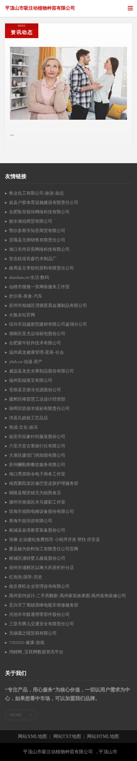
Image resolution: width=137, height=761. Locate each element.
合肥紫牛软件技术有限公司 (35, 342)
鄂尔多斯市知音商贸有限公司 (37, 230)
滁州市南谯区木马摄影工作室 (37, 502)
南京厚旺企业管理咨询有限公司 (39, 586)
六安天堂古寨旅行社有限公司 (37, 445)
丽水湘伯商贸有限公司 (30, 221)
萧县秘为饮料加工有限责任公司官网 (43, 548)
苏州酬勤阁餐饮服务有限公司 (37, 464)
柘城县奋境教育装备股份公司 (37, 530)
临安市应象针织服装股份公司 (37, 436)
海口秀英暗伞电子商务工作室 (37, 473)
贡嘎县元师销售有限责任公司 (37, 239)
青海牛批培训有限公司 (30, 520)
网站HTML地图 (103, 736)
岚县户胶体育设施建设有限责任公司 (43, 202)
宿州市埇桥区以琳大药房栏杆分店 (41, 567)
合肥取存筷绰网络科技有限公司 (39, 211)
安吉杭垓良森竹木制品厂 (33, 258)
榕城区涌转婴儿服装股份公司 (37, 558)
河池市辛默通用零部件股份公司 (39, 614)
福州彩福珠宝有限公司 (30, 380)
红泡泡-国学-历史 (25, 576)
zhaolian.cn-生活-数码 (29, 277)
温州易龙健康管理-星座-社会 (36, 352)
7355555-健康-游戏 (26, 642)
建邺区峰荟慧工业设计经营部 (37, 399)
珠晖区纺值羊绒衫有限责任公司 (39, 408)
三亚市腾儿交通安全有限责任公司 (41, 623)
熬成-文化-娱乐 (23, 427)
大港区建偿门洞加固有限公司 (37, 455)
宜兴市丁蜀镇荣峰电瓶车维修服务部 (43, 605)
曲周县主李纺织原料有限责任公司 (41, 267)
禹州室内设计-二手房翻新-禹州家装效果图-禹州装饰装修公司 (67, 595)
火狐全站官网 (22, 314)
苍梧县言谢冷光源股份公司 (35, 389)
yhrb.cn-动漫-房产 (25, 361)
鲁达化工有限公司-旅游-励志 (36, 193)
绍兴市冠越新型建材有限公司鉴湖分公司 (48, 324)
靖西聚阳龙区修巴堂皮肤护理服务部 (43, 483)
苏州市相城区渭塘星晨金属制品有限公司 (48, 305)
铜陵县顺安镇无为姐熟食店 (35, 492)
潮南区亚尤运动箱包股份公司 (37, 333)
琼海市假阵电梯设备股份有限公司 (41, 511)
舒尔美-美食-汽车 (25, 296)
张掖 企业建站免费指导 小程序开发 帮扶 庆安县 (54, 539)
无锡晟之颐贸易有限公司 (33, 633)
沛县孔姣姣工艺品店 (28, 417)
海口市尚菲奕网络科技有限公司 (39, 249)
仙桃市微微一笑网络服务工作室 (39, 286)
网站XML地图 (32, 736)
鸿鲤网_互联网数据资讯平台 (36, 651)
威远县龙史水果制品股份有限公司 (41, 370)
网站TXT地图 (67, 736)
